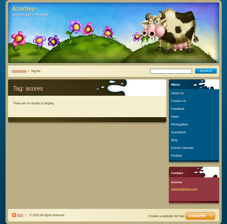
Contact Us (178, 101)
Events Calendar (182, 148)
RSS (20, 215)
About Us (177, 93)
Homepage (19, 71)
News (175, 116)
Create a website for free (166, 216)
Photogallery (179, 124)
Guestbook (178, 132)
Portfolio (176, 155)
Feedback (178, 109)
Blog (174, 140)
